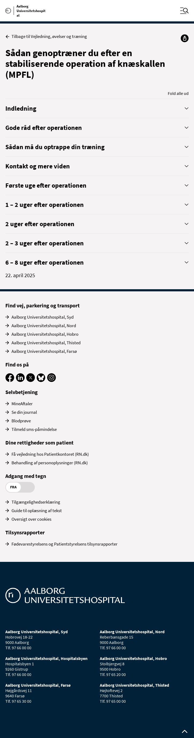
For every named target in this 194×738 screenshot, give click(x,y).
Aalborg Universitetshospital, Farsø (44, 351)
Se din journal (24, 412)
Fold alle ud (178, 93)
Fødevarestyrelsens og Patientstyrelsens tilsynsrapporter (64, 544)
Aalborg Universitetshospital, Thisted (46, 343)
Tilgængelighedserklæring (36, 502)
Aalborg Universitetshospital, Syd (43, 317)
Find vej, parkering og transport (42, 305)
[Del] (185, 38)
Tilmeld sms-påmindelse (34, 429)
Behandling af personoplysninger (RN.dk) (50, 463)
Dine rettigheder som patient (39, 442)
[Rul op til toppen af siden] (185, 731)
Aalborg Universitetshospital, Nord (44, 326)
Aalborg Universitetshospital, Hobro (45, 334)
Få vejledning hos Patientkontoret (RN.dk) (50, 454)
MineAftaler (22, 404)
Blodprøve (21, 421)
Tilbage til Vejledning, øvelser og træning (46, 36)
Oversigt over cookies (31, 519)
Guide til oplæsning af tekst (37, 510)
